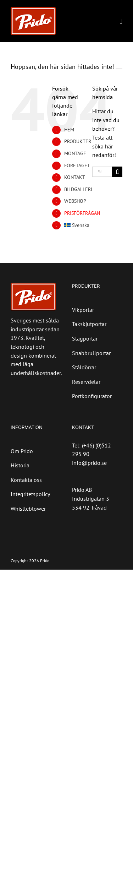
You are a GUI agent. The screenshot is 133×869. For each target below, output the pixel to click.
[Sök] (117, 172)
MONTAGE (75, 153)
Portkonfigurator (92, 396)
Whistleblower (28, 508)
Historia (20, 465)
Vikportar (83, 309)
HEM (69, 129)
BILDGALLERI (78, 189)
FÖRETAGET (77, 165)
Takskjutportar (89, 323)
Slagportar (85, 338)
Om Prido (22, 451)
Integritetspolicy (30, 494)
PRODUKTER (77, 141)
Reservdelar (86, 381)
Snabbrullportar (91, 353)
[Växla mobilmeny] (121, 21)
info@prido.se (89, 462)
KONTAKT (74, 177)
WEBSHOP (75, 201)
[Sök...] (102, 172)
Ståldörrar (84, 367)
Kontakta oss (26, 479)
